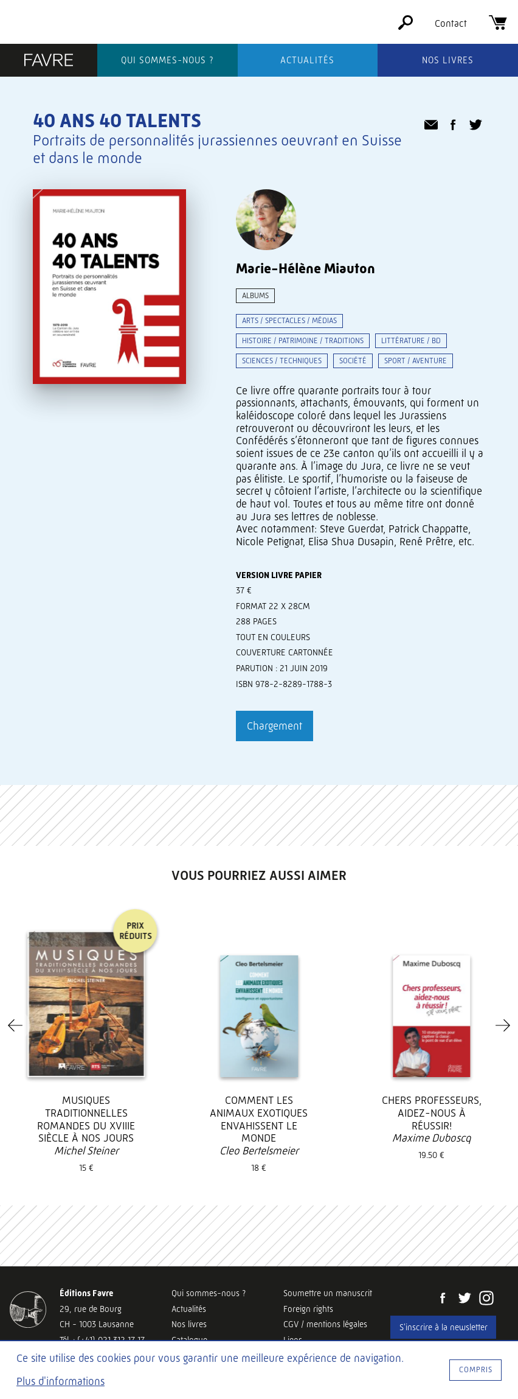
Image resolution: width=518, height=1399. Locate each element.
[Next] (503, 1025)
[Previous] (15, 1025)
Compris (475, 1369)
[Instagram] (486, 1299)
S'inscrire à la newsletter (443, 1327)
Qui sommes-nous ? (167, 60)
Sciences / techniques (282, 360)
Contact (451, 23)
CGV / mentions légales (325, 1324)
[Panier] (498, 26)
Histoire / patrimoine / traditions (303, 340)
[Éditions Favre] (48, 61)
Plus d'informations (60, 1381)
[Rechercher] (405, 26)
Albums (255, 295)
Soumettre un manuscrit (327, 1293)
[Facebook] (442, 1299)
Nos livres (448, 60)
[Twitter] (464, 1299)
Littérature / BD (411, 340)
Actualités (307, 60)
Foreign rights (308, 1309)
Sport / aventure (415, 360)
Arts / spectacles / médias (289, 320)
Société (353, 360)
